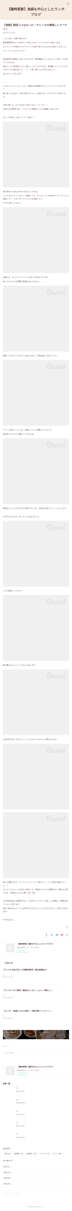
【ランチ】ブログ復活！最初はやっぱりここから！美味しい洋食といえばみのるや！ (37, 990)
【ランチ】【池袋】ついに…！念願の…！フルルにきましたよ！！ (39, 1123)
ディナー (44, 1154)
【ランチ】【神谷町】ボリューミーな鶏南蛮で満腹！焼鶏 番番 (37, 1135)
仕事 (7, 1154)
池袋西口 (31, 1154)
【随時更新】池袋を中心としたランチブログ (36, 12)
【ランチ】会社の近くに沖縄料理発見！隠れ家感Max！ (25, 970)
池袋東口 (18, 1154)
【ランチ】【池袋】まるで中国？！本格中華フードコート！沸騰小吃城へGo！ (34, 1011)
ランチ (57, 1154)
